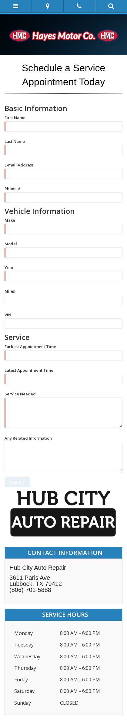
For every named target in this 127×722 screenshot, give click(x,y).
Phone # (13, 188)
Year (9, 267)
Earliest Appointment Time (30, 346)
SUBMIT (17, 482)
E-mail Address (19, 164)
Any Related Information (28, 437)
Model (11, 243)
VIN (8, 314)
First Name (15, 117)
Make (10, 219)
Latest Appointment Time (29, 370)
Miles (10, 290)
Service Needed (20, 393)
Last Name (15, 141)
